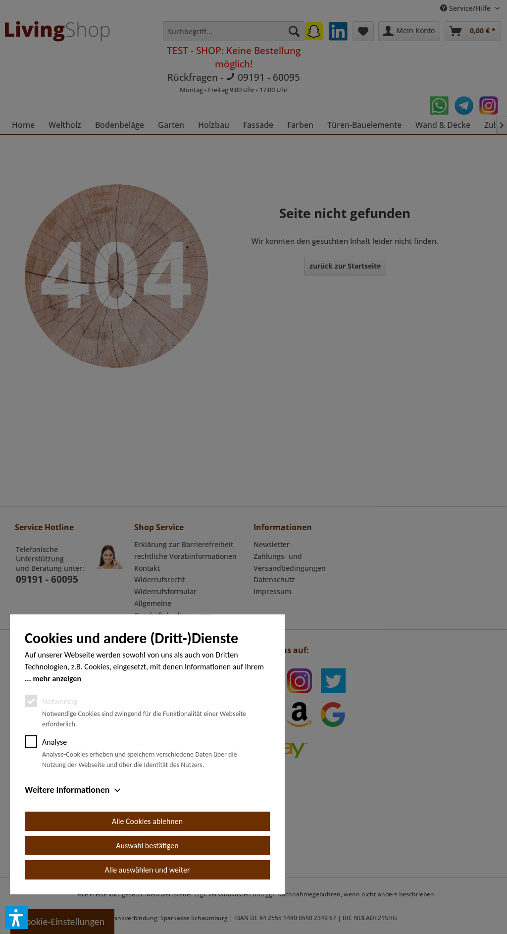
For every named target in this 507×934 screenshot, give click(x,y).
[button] (16, 917)
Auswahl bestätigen (147, 845)
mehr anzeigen (57, 678)
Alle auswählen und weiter (147, 870)
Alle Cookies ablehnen (147, 821)
